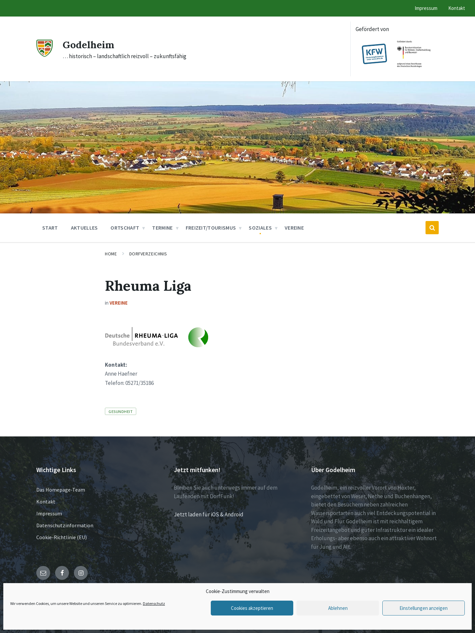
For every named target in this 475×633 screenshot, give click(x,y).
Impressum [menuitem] (426, 8)
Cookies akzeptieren (252, 608)
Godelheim (88, 44)
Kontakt (45, 501)
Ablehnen (338, 608)
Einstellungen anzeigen (423, 608)
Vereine (119, 303)
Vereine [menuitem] (294, 227)
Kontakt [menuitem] (456, 8)
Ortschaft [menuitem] (125, 227)
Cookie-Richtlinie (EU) (61, 537)
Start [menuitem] (50, 227)
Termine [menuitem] (162, 227)
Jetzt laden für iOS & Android (208, 514)
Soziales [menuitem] (260, 227)
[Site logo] (44, 54)
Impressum (49, 513)
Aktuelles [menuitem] (84, 227)
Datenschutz (154, 603)
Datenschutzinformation (64, 525)
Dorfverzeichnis (148, 254)
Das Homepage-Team (60, 489)
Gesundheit (121, 411)
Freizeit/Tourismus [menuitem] (211, 227)
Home (111, 254)
